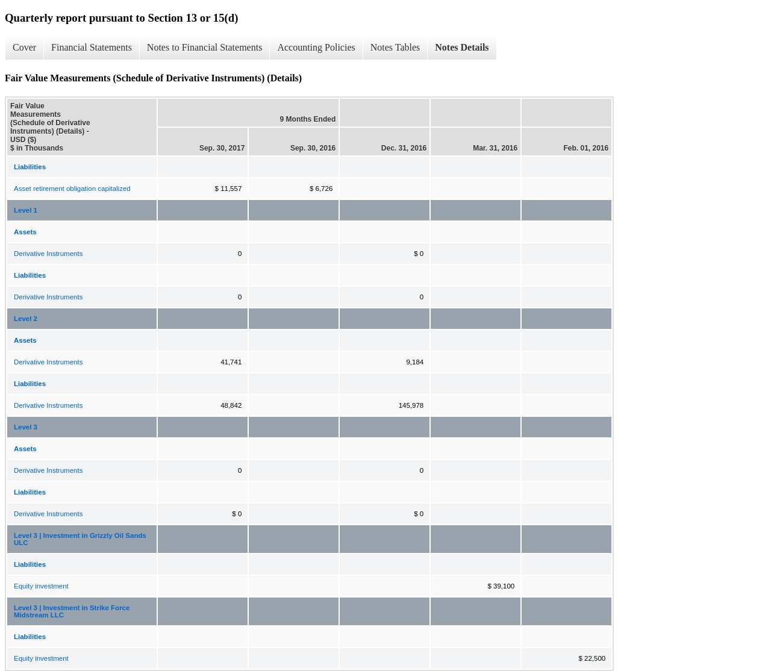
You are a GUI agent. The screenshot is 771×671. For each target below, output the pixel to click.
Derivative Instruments (48, 253)
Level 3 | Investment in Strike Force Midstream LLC (72, 611)
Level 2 (25, 318)
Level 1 (25, 210)
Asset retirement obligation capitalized (72, 188)
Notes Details (462, 47)
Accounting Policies (316, 47)
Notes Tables (395, 47)
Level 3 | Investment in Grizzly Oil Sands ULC (80, 539)
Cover (24, 47)
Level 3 (25, 427)
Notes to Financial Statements (205, 47)
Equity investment (41, 586)
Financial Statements (91, 47)
